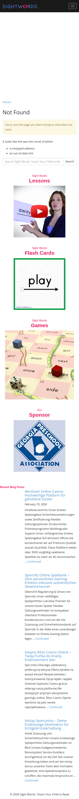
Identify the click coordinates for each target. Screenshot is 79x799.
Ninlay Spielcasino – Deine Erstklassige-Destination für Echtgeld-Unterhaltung (47, 724)
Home (6, 102)
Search (69, 161)
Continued (34, 561)
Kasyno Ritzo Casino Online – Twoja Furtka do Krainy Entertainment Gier (48, 656)
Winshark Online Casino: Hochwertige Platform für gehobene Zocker (45, 495)
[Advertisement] (39, 53)
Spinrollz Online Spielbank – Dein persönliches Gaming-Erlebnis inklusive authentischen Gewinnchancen (50, 581)
